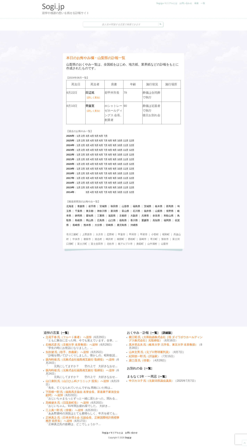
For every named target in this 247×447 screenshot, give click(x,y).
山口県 (112, 220)
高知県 (156, 220)
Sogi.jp (128, 437)
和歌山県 (168, 215)
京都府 (123, 215)
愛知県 (89, 215)
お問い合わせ (186, 3)
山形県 (125, 206)
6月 (101, 135)
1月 (78, 135)
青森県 (81, 206)
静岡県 (78, 215)
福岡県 (167, 220)
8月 (110, 140)
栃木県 (158, 206)
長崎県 (76, 225)
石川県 (136, 211)
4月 (92, 135)
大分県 (98, 225)
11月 (125, 140)
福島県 (136, 206)
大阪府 (134, 215)
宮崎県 (109, 225)
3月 (88, 135)
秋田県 (114, 206)
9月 (115, 140)
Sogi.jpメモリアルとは (166, 3)
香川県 (134, 220)
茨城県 (147, 206)
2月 (83, 135)
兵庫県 (145, 215)
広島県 (100, 220)
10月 (119, 140)
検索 (196, 3)
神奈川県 (102, 211)
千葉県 (78, 211)
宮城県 (103, 206)
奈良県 (156, 215)
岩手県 (92, 206)
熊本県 (87, 225)
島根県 (78, 220)
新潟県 (114, 211)
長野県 (169, 211)
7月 (106, 135)
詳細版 (167, 332)
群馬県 (169, 206)
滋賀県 (112, 215)
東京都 (89, 211)
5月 (97, 135)
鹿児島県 (122, 225)
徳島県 (123, 220)
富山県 (125, 211)
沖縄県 (134, 225)
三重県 (100, 215)
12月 (131, 140)
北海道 (70, 206)
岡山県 (89, 220)
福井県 (147, 211)
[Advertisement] (123, 42)
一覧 (203, 3)
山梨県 (158, 211)
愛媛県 (145, 220)
